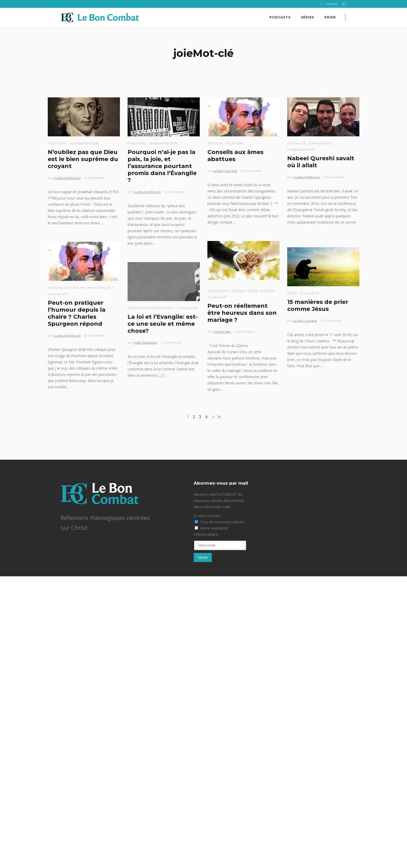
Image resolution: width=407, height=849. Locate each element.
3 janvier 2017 (58, 294)
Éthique (239, 291)
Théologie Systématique (151, 308)
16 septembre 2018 (163, 143)
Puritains (57, 143)
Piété (253, 291)
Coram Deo (218, 291)
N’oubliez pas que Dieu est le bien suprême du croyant (83, 159)
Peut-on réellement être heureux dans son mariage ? (242, 312)
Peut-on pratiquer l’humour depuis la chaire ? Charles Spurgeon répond (76, 313)
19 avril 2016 (309, 293)
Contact (331, 4)
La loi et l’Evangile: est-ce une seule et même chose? (162, 323)
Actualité (296, 143)
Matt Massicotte (145, 342)
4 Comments (171, 342)
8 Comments (94, 335)
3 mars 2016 (187, 308)
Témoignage (319, 143)
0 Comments (94, 178)
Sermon (214, 143)
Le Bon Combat (225, 171)
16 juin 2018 (234, 143)
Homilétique (99, 288)
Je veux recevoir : (208, 515)
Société (267, 291)
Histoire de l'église (66, 288)
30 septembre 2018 (84, 143)
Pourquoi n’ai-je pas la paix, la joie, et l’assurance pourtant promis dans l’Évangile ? (161, 166)
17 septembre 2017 (301, 149)
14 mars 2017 (217, 297)
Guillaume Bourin (67, 178)
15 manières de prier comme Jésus (317, 305)
